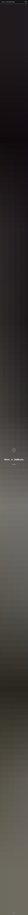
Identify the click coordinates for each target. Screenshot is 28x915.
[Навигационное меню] (26, 1)
